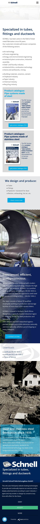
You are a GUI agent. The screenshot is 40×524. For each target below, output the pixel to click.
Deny (20, 502)
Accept (20, 508)
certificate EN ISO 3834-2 (13, 352)
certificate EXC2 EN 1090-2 (13, 354)
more (20, 513)
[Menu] (37, 2)
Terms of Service (10, 357)
